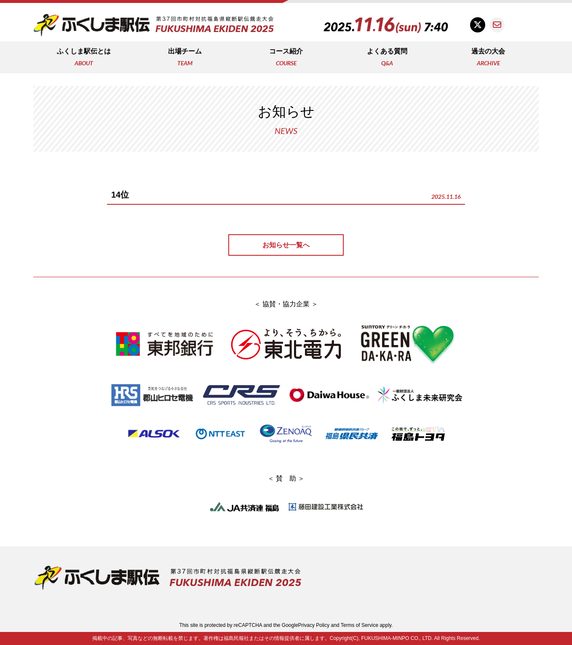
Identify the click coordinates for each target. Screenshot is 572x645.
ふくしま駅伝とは (84, 58)
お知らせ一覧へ (286, 245)
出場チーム (185, 58)
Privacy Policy (314, 625)
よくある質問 (387, 58)
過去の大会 (488, 58)
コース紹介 (286, 58)
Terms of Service (359, 625)
